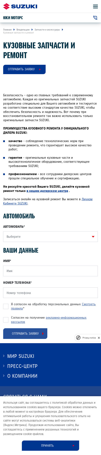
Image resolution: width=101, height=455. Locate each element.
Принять (47, 446)
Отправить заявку (21, 69)
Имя (6, 261)
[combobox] (49, 237)
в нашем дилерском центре (47, 191)
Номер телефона (16, 283)
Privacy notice (89, 338)
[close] (99, 338)
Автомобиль (13, 227)
